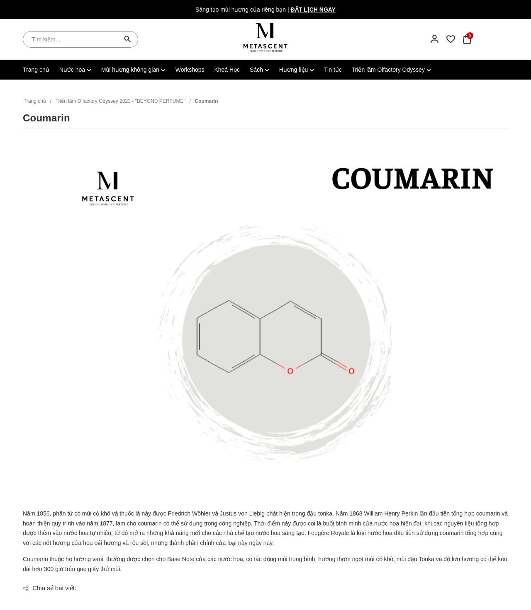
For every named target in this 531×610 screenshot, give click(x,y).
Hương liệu (296, 69)
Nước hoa (75, 69)
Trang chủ (36, 69)
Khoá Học (227, 69)
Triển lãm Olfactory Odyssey (391, 69)
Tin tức (333, 69)
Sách (259, 69)
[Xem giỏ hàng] (467, 39)
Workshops (190, 69)
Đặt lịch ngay (313, 9)
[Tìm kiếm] (127, 39)
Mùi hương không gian (133, 69)
